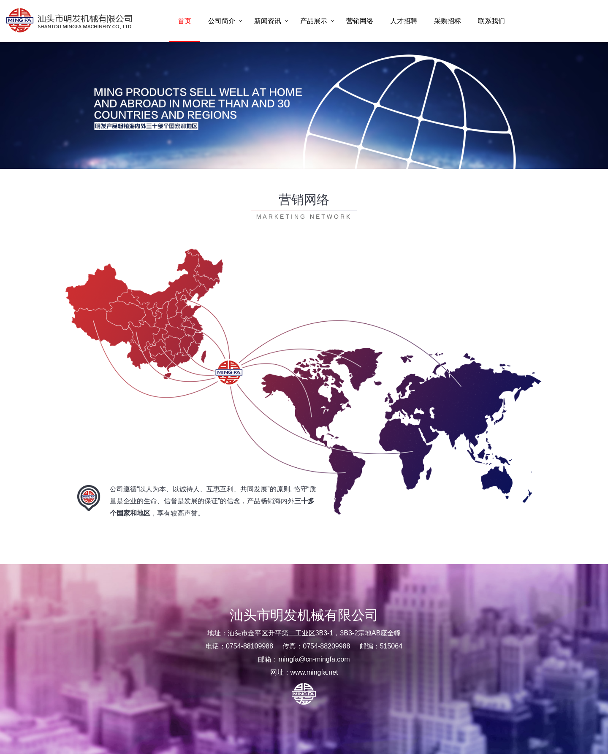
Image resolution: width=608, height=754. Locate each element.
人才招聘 (403, 20)
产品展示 (313, 20)
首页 (184, 20)
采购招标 (447, 20)
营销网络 (359, 20)
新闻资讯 (267, 20)
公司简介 (221, 20)
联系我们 (491, 20)
